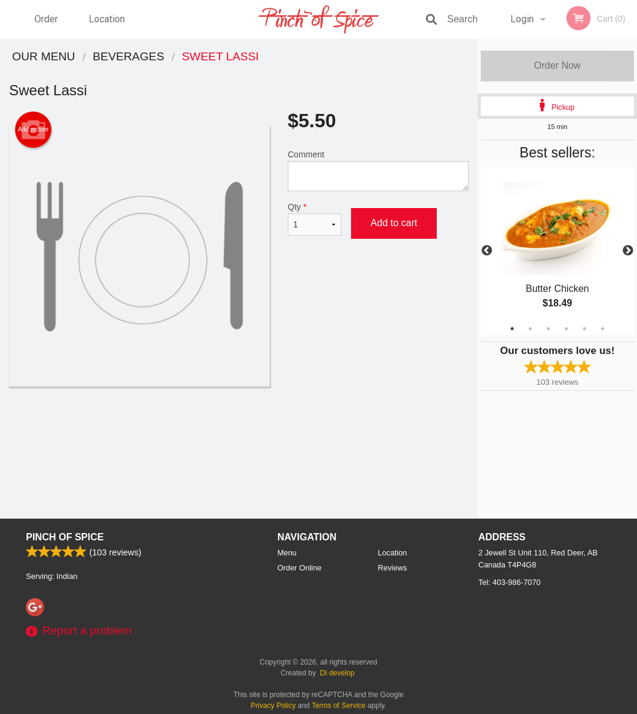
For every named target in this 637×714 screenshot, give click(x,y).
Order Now (557, 65)
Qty (314, 219)
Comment (378, 170)
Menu (287, 552)
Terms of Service (339, 705)
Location (107, 19)
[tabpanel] (557, 251)
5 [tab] (584, 329)
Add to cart (393, 223)
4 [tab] (566, 329)
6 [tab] (603, 329)
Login (522, 19)
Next (628, 251)
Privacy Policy (273, 705)
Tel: (509, 582)
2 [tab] (530, 329)
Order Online (47, 26)
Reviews (392, 567)
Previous (487, 251)
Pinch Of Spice (65, 537)
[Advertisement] (239, 426)
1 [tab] (512, 329)
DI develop (337, 673)
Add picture (33, 130)
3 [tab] (548, 329)
